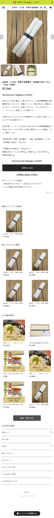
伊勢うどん (6, 433)
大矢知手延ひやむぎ (9, 481)
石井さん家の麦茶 (8, 467)
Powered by (27, 496)
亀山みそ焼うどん (8, 453)
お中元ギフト (7, 460)
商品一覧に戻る (27, 418)
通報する (49, 192)
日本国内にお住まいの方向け (27, 175)
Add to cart (27, 168)
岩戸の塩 (5, 439)
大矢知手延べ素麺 (8, 474)
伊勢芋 (4, 446)
